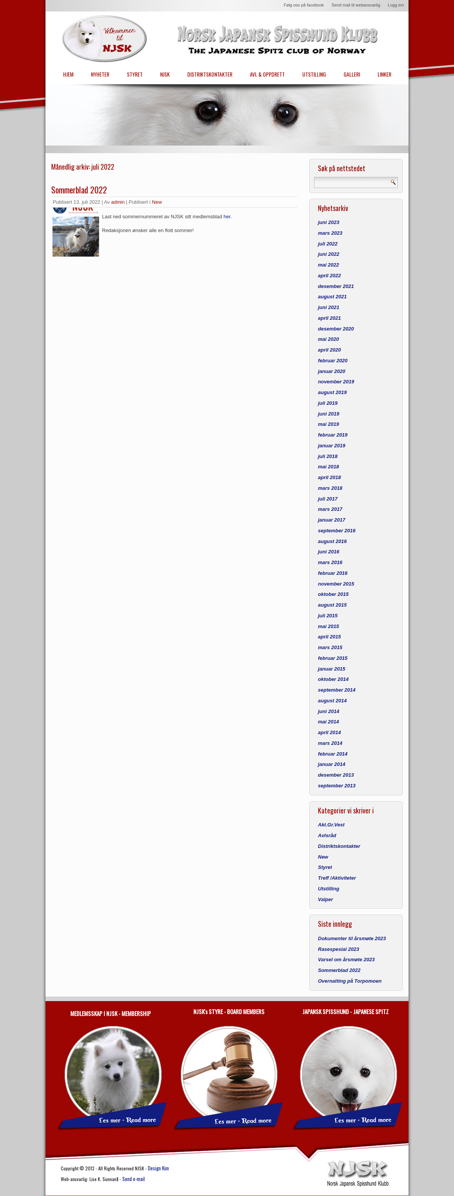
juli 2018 (327, 456)
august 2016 (332, 541)
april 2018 (329, 477)
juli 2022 (327, 244)
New (157, 202)
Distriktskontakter (339, 846)
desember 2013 (336, 775)
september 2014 (336, 690)
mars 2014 (330, 743)
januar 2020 (331, 371)
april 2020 (329, 350)
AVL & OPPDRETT (267, 74)
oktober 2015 (333, 594)
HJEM (68, 74)
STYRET (135, 74)
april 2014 (329, 732)
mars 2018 (330, 488)
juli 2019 (327, 403)
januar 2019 (331, 445)
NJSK (165, 74)
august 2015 (332, 605)
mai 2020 (328, 339)
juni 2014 (328, 711)
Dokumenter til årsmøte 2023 (352, 938)
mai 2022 (328, 265)
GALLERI (352, 74)
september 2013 (336, 786)
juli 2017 (327, 499)
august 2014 (332, 701)
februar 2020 (332, 360)
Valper (325, 899)
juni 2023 (328, 222)
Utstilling (328, 889)
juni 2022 (328, 254)
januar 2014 (331, 764)
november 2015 (336, 584)
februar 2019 (332, 435)
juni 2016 (328, 552)
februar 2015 (332, 658)
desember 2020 (336, 329)
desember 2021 (336, 286)
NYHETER (100, 74)
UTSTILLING (314, 74)
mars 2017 (330, 509)
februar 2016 (332, 573)
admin (118, 202)
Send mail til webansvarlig (356, 5)
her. (228, 216)
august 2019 (332, 392)
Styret (325, 867)
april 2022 (329, 275)
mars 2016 (330, 562)
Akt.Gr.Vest (331, 825)
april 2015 (329, 637)
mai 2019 (328, 424)
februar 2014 (332, 754)
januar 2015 (331, 669)
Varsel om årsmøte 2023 (346, 959)
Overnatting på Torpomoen (349, 981)
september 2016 (336, 530)
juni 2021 (328, 307)
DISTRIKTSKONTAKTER (209, 74)
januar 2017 (331, 520)
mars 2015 (330, 647)
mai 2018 (328, 467)
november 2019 (336, 381)
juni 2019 (328, 414)
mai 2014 (328, 722)
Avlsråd (327, 835)
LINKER (384, 74)
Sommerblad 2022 (79, 189)
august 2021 (332, 296)
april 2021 (329, 318)
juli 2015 (327, 615)
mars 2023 (330, 233)
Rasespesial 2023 (338, 949)
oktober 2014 (333, 679)
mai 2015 (328, 626)
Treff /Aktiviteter (337, 878)
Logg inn (396, 5)
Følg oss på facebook (304, 5)
